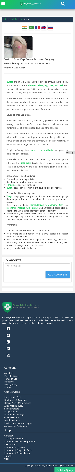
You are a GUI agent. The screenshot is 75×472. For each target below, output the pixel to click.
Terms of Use (10, 378)
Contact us (9, 435)
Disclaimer (9, 381)
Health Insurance (12, 420)
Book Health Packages (15, 414)
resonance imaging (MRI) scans (22, 207)
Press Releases (11, 376)
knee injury (26, 163)
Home (7, 19)
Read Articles (10, 444)
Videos (7, 458)
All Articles (17, 19)
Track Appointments (13, 438)
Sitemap (8, 387)
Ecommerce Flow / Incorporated (19, 441)
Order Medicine (11, 417)
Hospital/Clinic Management (17, 403)
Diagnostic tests (12, 411)
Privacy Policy (10, 384)
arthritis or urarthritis (42, 150)
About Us (8, 373)
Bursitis (10, 187)
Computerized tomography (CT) (47, 205)
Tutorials (8, 456)
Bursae (10, 81)
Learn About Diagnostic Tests (18, 450)
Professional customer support (18, 423)
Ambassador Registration (16, 426)
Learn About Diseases (14, 447)
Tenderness (12, 185)
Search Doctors (11, 408)
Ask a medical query (13, 405)
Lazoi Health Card (12, 397)
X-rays (9, 196)
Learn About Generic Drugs (17, 453)
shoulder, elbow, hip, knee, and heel (45, 85)
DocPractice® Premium (15, 400)
